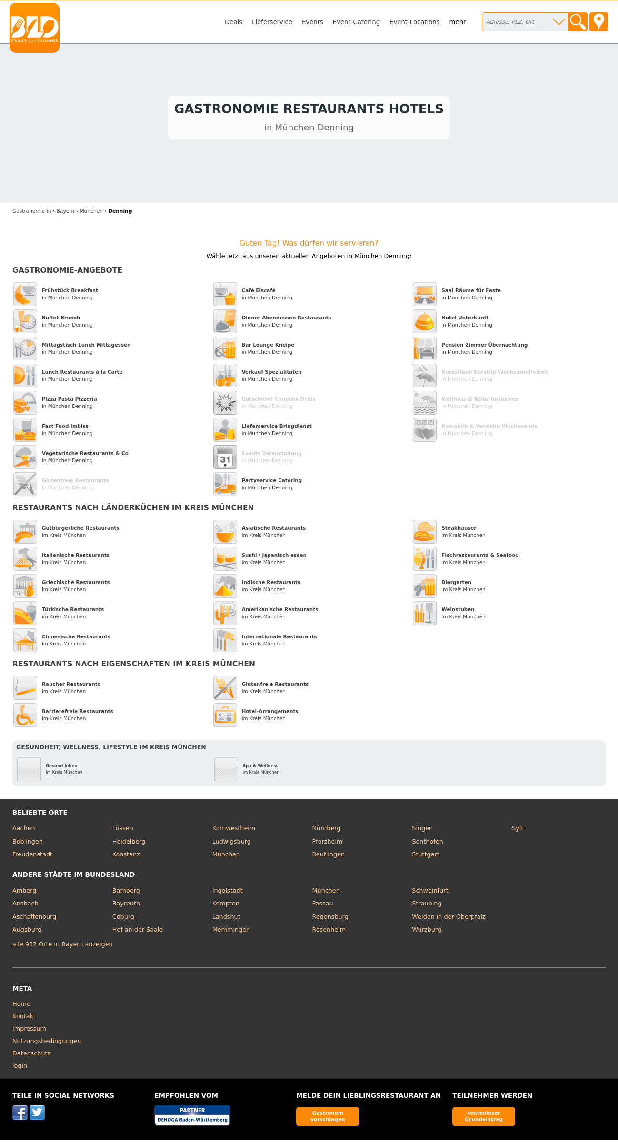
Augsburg (26, 931)
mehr (457, 22)
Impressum (29, 1030)
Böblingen (27, 843)
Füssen (122, 830)
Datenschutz (31, 1055)
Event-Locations (414, 22)
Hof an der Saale (137, 931)
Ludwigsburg (231, 843)
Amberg (24, 892)
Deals (233, 22)
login (19, 1067)
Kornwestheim (234, 830)
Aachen (23, 830)
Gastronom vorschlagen (327, 1118)
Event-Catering (356, 22)
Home (21, 1005)
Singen (422, 830)
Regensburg (330, 918)
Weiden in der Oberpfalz (448, 918)
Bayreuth (126, 905)
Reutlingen (328, 856)
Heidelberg (129, 843)
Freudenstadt (32, 856)
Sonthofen (427, 843)
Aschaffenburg (34, 918)
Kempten (225, 905)
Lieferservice (272, 22)
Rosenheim (329, 931)
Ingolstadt (227, 892)
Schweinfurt (430, 892)
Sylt (517, 830)
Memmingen (231, 931)
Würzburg (426, 931)
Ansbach (25, 905)
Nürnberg (326, 830)
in (31, 213)
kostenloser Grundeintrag (484, 1118)
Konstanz (126, 856)
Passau (322, 905)
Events (312, 22)
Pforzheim (327, 843)
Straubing (426, 905)
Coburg (123, 918)
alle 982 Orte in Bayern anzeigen (62, 946)
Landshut (226, 918)
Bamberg (126, 892)
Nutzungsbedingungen (46, 1042)
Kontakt (24, 1018)
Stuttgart (425, 856)
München (226, 856)
